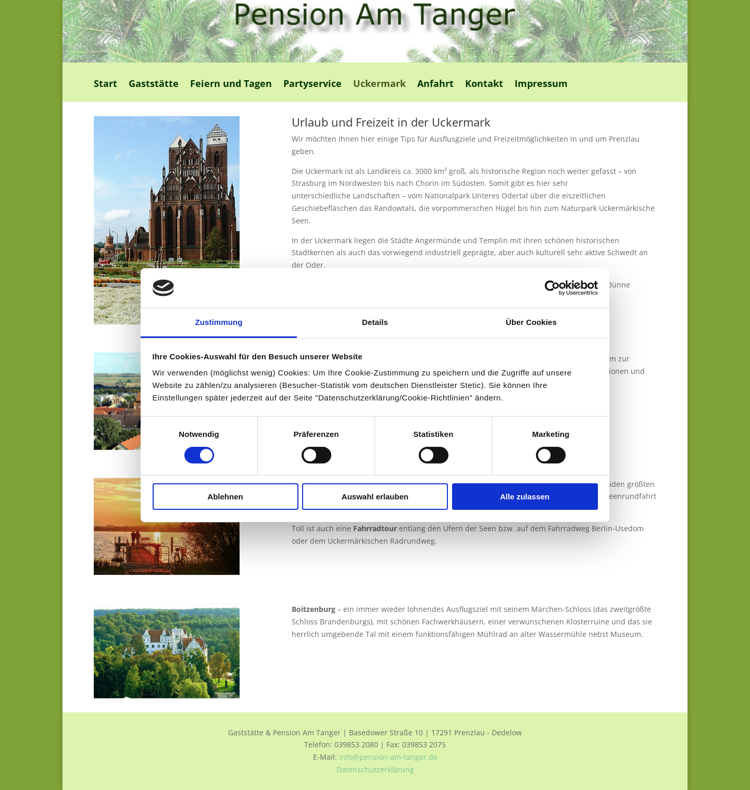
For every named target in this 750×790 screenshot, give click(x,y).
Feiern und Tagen (231, 85)
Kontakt (484, 85)
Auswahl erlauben (375, 496)
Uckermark (379, 85)
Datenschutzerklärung (375, 769)
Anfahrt (435, 85)
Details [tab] (375, 322)
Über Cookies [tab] (531, 322)
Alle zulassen (524, 496)
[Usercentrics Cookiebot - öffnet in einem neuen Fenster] (552, 288)
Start (105, 85)
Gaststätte (154, 85)
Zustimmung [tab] (219, 322)
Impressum (541, 85)
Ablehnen (225, 496)
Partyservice (312, 85)
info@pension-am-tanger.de (388, 757)
